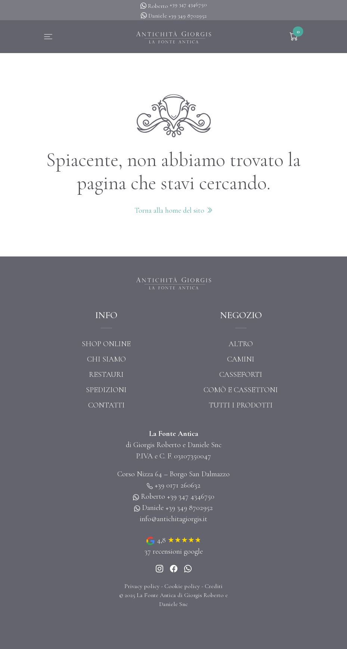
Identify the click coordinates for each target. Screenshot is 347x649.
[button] (48, 37)
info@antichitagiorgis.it (173, 518)
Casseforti (240, 374)
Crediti (214, 586)
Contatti (106, 405)
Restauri (106, 374)
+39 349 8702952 (187, 15)
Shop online (106, 343)
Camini (240, 359)
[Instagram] (159, 569)
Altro (241, 343)
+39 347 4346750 (188, 4)
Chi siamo (106, 359)
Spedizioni (106, 389)
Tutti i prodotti (241, 405)
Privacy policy (141, 586)
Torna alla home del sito (173, 210)
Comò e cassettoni (241, 389)
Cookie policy (182, 586)
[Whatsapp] (188, 569)
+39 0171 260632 (178, 485)
